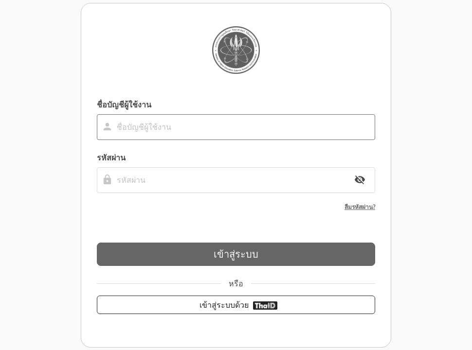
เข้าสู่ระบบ (236, 254)
